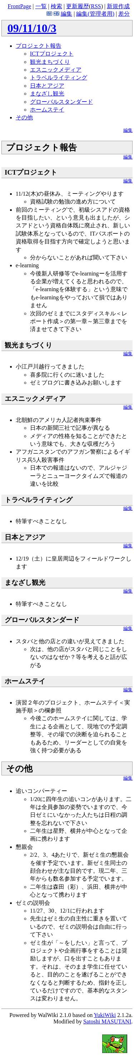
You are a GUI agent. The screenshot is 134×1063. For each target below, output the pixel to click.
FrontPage (19, 6)
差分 (124, 14)
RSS (96, 6)
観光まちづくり (50, 62)
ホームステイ (47, 110)
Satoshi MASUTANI (107, 1021)
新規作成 (118, 6)
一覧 (41, 6)
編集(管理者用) (95, 14)
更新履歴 (77, 6)
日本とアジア (47, 86)
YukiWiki (105, 1015)
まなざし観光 (47, 94)
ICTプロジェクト (52, 54)
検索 (56, 6)
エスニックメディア (55, 70)
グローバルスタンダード (61, 102)
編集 (66, 14)
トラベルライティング (58, 77)
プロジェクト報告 (38, 46)
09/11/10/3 (32, 28)
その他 (24, 117)
